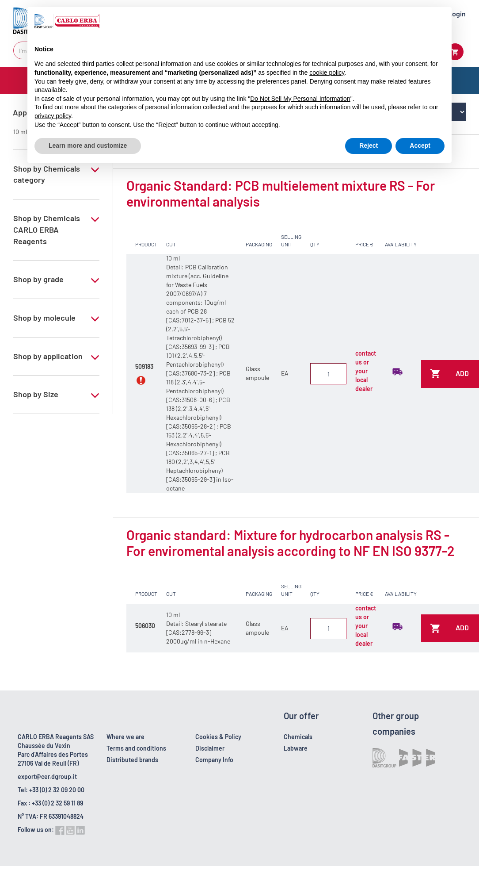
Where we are (125, 736)
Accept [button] (420, 145)
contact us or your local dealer (365, 370)
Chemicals (298, 736)
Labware (296, 748)
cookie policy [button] (326, 72)
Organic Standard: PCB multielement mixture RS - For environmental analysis (280, 193)
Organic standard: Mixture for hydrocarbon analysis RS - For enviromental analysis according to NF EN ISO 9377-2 (290, 543)
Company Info (214, 759)
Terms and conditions (136, 748)
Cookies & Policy (218, 736)
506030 (145, 625)
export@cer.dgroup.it (47, 776)
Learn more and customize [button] (88, 145)
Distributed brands (132, 759)
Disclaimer (209, 748)
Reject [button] (368, 145)
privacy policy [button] (52, 115)
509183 (144, 366)
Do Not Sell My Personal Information (300, 98)
